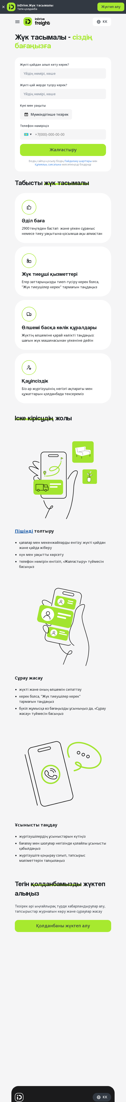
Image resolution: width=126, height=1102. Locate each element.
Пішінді (24, 531)
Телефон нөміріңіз (34, 126)
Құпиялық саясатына (48, 164)
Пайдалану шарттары (78, 161)
